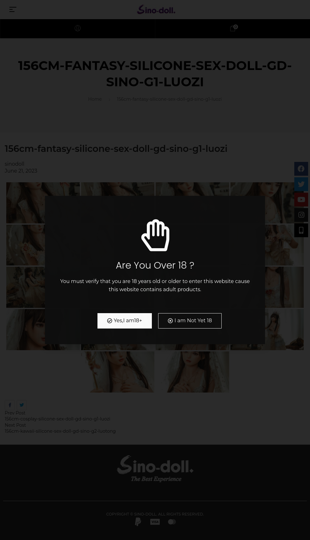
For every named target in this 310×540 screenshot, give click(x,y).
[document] (155, 270)
